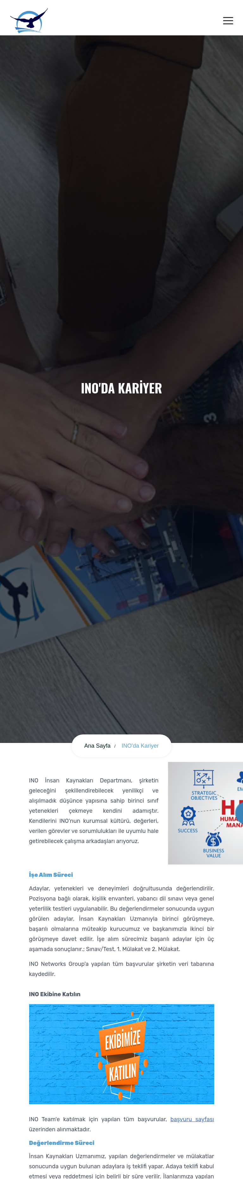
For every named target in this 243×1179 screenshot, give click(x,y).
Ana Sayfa (97, 746)
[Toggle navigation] (228, 21)
